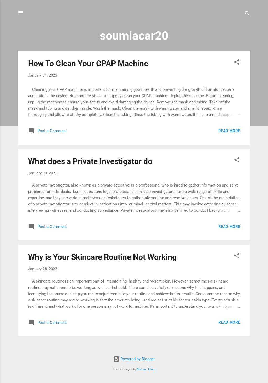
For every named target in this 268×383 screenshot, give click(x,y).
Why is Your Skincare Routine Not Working (102, 257)
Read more (229, 130)
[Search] (247, 14)
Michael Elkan (146, 369)
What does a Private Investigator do (90, 161)
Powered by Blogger (134, 359)
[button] (237, 63)
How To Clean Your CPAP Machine (88, 63)
